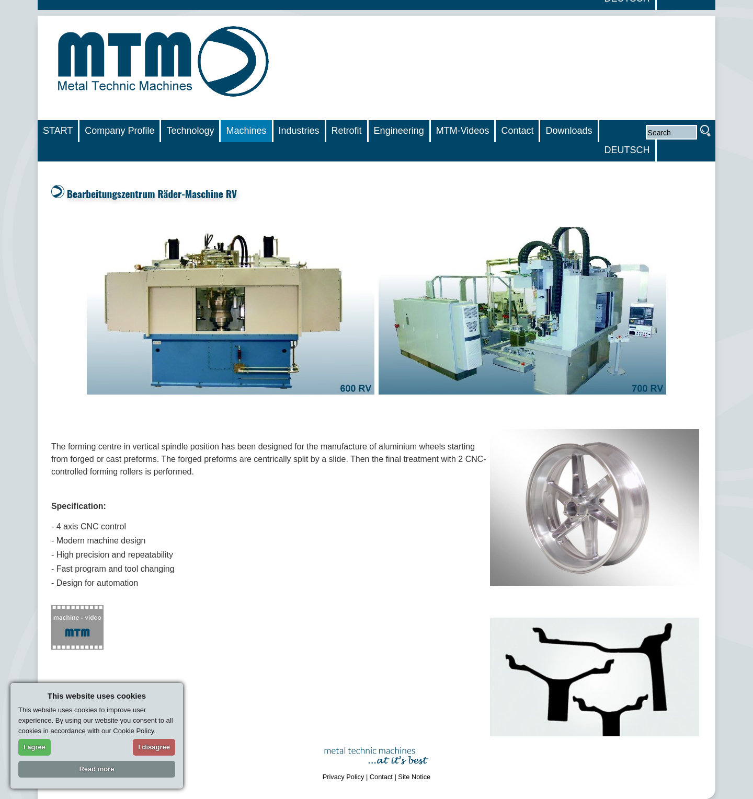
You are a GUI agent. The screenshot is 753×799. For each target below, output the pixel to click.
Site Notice (414, 777)
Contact (381, 777)
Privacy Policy (343, 777)
